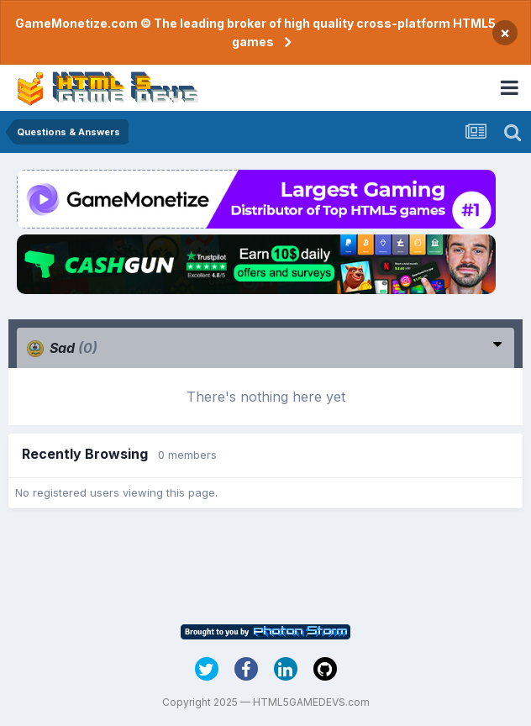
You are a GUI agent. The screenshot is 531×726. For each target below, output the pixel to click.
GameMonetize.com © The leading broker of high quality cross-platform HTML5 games (255, 32)
